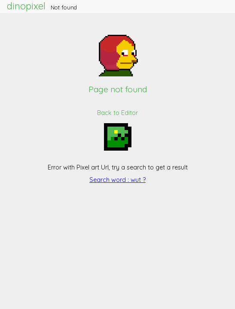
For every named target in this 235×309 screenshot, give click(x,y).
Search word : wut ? (117, 180)
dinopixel (26, 6)
